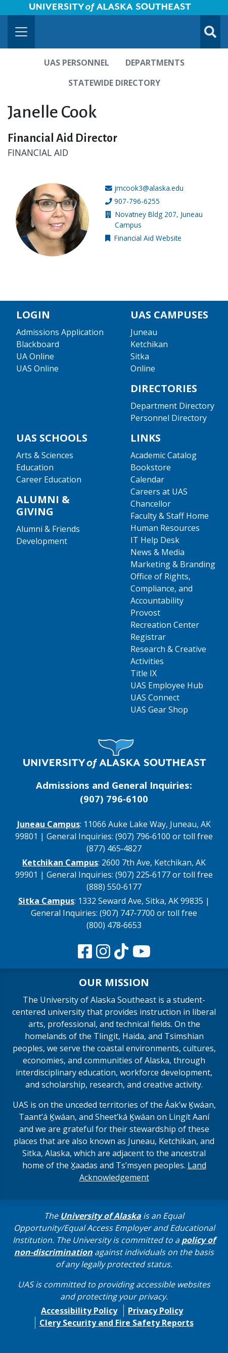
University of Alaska (100, 1215)
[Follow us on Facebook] (85, 951)
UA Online (35, 356)
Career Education (48, 479)
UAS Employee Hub (166, 685)
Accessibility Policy (79, 1310)
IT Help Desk (154, 540)
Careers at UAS (159, 491)
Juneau (143, 332)
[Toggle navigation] (21, 31)
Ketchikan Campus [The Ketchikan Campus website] (60, 862)
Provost (145, 612)
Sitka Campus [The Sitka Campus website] (46, 900)
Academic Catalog (163, 455)
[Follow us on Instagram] (103, 951)
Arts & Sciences (44, 455)
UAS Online (37, 368)
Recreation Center (164, 624)
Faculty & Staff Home (169, 515)
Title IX (143, 673)
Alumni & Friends (48, 528)
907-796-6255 (137, 201)
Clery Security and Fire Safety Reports (116, 1322)
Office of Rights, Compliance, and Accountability (161, 588)
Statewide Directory (114, 82)
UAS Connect (154, 697)
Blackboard (37, 344)
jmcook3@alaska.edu (149, 188)
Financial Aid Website (147, 238)
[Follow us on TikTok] (121, 951)
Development (41, 541)
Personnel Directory (168, 417)
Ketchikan (149, 344)
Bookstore (150, 467)
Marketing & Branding (172, 564)
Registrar (148, 636)
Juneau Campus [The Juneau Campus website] (48, 824)
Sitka (139, 356)
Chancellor (150, 503)
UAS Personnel (76, 62)
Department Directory (172, 405)
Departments (155, 62)
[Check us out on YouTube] (141, 951)
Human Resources (165, 527)
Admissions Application (60, 332)
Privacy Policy (155, 1310)
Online (142, 368)
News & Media (157, 552)
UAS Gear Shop (159, 709)
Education (35, 467)
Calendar (147, 479)
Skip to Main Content (47, 10)
